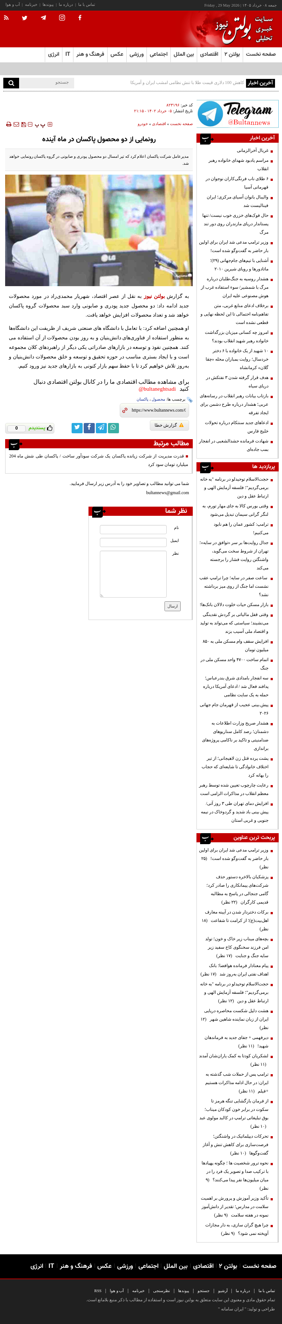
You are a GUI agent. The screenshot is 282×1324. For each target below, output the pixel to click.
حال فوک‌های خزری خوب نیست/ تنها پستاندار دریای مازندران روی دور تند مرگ (235, 224)
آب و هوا (13, 4)
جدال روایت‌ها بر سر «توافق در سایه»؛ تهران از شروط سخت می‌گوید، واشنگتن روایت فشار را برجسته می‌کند (233, 555)
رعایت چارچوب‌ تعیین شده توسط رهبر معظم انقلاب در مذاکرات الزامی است (233, 789)
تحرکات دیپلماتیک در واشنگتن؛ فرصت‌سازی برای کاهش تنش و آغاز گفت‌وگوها (235, 1145)
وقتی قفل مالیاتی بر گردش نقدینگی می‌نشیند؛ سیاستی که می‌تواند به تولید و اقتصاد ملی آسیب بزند (234, 623)
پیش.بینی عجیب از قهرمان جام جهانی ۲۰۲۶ (234, 709)
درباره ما (66, 4)
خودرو (143, 123)
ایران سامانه (232, 1309)
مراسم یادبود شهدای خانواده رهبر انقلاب (238, 164)
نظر (175, 553)
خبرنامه (31, 4)
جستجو (204, 1290)
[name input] (133, 529)
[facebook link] (89, 428)
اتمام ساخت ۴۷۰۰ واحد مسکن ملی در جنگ (234, 664)
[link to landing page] (242, 29)
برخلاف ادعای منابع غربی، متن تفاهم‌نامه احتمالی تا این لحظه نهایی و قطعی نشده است (234, 314)
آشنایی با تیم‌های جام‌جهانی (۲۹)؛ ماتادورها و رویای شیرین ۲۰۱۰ (239, 264)
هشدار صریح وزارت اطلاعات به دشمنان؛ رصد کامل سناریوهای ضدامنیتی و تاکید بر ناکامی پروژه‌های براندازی (235, 736)
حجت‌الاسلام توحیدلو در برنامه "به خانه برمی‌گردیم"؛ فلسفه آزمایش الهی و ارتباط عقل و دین (234, 488)
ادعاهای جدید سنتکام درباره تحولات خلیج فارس (236, 427)
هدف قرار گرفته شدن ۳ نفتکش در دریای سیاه (237, 382)
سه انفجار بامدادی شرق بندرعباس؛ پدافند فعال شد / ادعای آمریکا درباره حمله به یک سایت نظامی (235, 686)
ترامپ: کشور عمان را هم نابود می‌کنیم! (241, 528)
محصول (158, 399)
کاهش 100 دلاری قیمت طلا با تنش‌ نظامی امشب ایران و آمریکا (187, 82)
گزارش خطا (169, 425)
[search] (11, 83)
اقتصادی (159, 123)
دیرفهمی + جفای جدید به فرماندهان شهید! (236, 1041)
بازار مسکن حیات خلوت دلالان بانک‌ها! (234, 604)
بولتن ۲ (232, 54)
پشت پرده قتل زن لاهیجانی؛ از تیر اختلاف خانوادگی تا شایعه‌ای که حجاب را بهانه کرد (235, 767)
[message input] (133, 574)
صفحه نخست (261, 54)
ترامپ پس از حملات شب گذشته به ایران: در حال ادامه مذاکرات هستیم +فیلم (236, 1083)
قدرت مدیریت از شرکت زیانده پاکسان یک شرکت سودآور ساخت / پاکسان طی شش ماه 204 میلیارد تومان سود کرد (98, 460)
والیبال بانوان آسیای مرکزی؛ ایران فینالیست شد (237, 201)
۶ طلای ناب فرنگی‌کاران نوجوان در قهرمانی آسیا (237, 183)
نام (176, 528)
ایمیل (174, 541)
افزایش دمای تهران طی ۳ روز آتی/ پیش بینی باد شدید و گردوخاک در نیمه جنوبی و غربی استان (234, 812)
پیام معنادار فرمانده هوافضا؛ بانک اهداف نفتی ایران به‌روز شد (234, 970)
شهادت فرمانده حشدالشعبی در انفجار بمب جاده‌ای (233, 445)
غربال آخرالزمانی (252, 150)
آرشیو (223, 1290)
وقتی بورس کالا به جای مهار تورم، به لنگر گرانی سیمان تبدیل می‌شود (235, 510)
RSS (98, 1290)
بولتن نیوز (154, 296)
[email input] (133, 542)
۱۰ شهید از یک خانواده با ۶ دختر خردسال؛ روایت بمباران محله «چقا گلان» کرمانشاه (237, 359)
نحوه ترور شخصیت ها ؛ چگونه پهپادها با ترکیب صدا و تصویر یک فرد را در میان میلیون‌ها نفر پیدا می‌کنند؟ (235, 1175)
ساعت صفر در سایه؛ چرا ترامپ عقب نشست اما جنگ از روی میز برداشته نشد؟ (233, 586)
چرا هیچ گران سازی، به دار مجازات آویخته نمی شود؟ (236, 1229)
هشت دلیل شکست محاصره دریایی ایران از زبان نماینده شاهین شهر (234, 1019)
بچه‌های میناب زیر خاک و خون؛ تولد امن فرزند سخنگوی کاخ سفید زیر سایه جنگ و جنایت (236, 947)
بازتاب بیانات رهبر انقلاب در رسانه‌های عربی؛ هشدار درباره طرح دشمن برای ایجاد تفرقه (234, 404)
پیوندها (48, 4)
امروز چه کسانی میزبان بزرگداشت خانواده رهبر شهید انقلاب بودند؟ (236, 336)
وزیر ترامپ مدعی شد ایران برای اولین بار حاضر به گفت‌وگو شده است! (233, 246)
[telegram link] (101, 428)
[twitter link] (77, 428)
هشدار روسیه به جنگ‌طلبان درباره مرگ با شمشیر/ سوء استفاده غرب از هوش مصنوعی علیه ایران (234, 287)
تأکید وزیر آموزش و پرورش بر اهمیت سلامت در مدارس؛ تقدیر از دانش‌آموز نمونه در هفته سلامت (234, 1207)
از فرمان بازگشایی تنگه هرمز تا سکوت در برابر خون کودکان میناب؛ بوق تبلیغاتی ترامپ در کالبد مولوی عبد (233, 1113)
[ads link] (237, 113)
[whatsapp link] (113, 428)
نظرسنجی (161, 1290)
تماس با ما (86, 4)
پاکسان (142, 399)
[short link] (159, 410)
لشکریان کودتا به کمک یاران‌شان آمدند (233, 1060)
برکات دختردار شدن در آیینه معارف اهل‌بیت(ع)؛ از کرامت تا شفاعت (235, 920)
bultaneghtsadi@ (157, 389)
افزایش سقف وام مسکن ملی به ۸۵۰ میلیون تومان (235, 645)
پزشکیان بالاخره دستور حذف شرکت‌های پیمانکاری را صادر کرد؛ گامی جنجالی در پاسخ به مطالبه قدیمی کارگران (237, 889)
